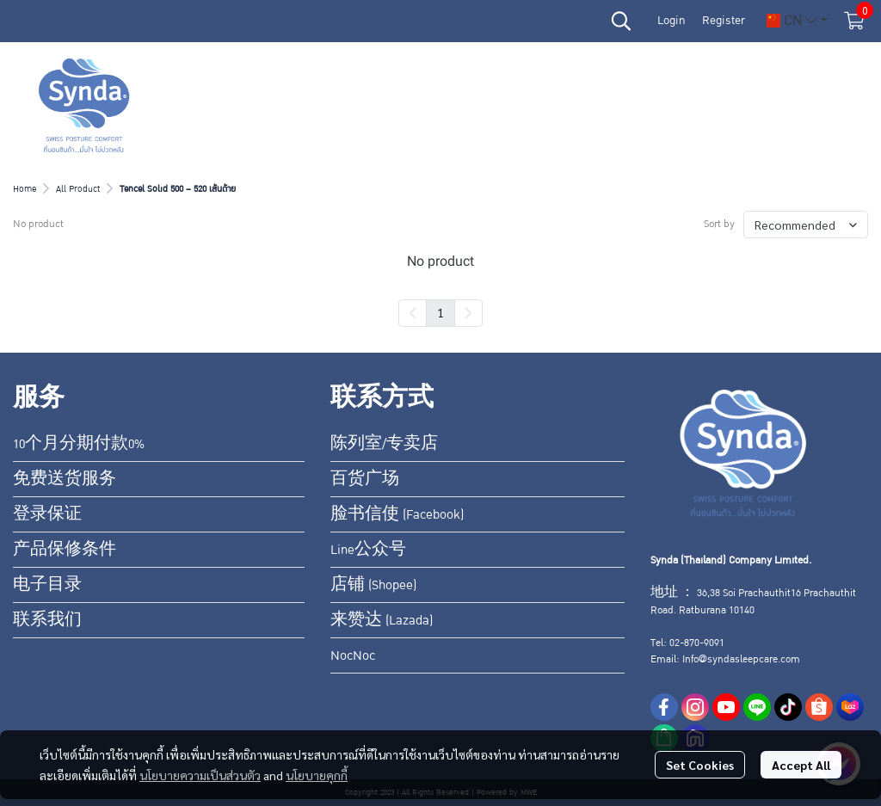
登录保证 (47, 514)
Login (671, 20)
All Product (78, 189)
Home (24, 189)
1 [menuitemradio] (440, 312)
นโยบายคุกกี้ (317, 775)
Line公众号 (368, 549)
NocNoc (352, 655)
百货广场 (364, 479)
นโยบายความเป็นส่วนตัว (200, 775)
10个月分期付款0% (79, 444)
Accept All (801, 764)
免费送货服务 (64, 479)
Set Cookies (700, 764)
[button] (621, 20)
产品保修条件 (64, 549)
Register (723, 20)
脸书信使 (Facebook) (397, 514)
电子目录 (47, 585)
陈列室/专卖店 (384, 444)
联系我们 (47, 620)
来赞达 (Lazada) (381, 620)
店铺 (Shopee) (373, 585)
